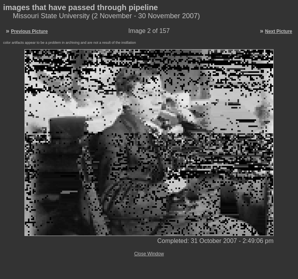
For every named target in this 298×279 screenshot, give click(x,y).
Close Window (149, 254)
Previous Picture (29, 31)
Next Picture (278, 31)
